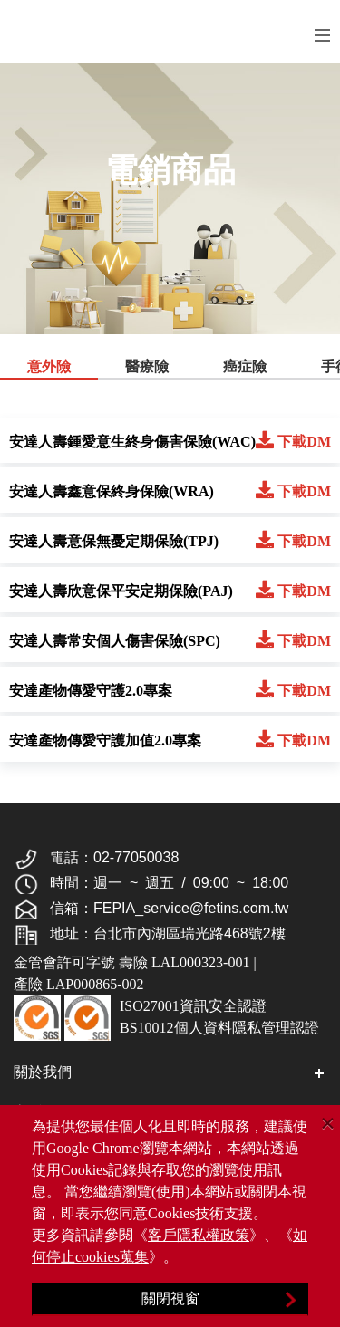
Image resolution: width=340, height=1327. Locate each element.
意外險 (49, 366)
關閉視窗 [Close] (170, 1298)
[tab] (49, 368)
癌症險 (245, 366)
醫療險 (147, 366)
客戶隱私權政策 (198, 1235)
